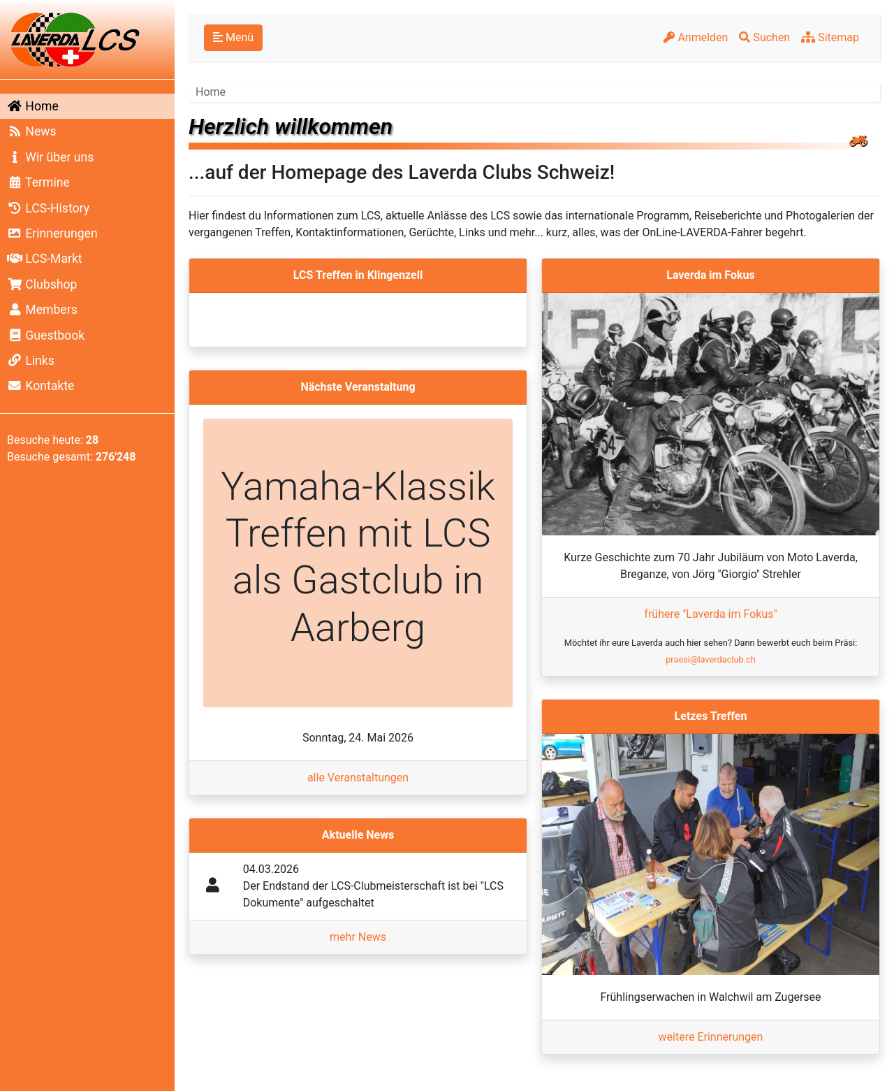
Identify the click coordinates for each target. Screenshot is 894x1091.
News (32, 131)
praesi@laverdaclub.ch (711, 659)
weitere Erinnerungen (711, 1036)
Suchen (764, 37)
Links (30, 361)
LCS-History (48, 208)
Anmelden (696, 37)
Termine (38, 182)
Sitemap (830, 37)
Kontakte (40, 386)
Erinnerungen (52, 233)
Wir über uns (50, 157)
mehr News (358, 937)
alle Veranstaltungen (358, 777)
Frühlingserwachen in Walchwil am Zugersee (710, 997)
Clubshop (42, 284)
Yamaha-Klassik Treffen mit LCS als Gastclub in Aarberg (358, 557)
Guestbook (46, 335)
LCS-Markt (44, 259)
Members (42, 310)
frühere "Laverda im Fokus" (710, 614)
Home (33, 106)
